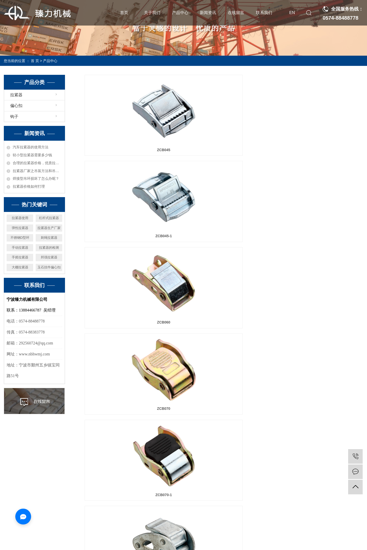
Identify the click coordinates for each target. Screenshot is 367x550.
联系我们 (264, 12)
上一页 (155, 428)
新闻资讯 (208, 12)
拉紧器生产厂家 (49, 228)
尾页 (284, 428)
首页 (124, 12)
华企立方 (309, 531)
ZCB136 (223, 322)
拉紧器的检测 (49, 247)
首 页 (35, 61)
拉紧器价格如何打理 (29, 186)
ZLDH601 (319, 322)
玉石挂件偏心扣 (49, 267)
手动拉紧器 (20, 247)
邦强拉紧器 (49, 257)
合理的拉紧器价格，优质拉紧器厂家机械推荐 (37, 163)
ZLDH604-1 (319, 408)
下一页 (268, 428)
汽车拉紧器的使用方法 (30, 147)
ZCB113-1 (128, 322)
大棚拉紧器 (20, 267)
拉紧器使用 (20, 218)
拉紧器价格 (247, 531)
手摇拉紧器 (20, 257)
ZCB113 (319, 236)
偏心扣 (16, 105)
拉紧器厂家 (229, 531)
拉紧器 (16, 95)
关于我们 (152, 12)
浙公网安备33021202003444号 (191, 543)
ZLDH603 (224, 408)
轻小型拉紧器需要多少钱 (32, 155)
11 (254, 428)
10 (243, 428)
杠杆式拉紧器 (49, 218)
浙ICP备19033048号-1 (169, 531)
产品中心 (180, 12)
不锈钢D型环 (19, 238)
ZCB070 (128, 236)
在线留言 (236, 12)
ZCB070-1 (224, 236)
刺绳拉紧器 (49, 238)
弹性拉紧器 (20, 228)
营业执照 (156, 543)
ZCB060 (319, 150)
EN (292, 12)
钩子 (14, 116)
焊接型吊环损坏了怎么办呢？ (36, 178)
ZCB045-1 (224, 150)
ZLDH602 (128, 408)
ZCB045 (128, 150)
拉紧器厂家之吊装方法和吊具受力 (37, 171)
